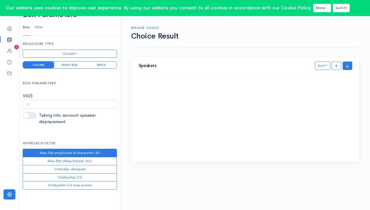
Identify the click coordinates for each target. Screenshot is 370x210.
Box (26, 26)
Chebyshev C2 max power (70, 185)
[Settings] (9, 194)
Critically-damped (69, 169)
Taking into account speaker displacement (67, 118)
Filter (38, 26)
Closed (68, 53)
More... (322, 7)
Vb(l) (28, 95)
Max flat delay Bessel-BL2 (69, 160)
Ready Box (70, 65)
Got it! (341, 7)
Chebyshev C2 (70, 177)
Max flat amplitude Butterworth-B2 (70, 152)
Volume (39, 65)
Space (101, 65)
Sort (321, 65)
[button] (9, 39)
